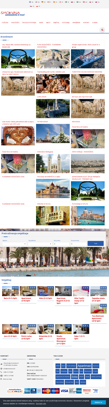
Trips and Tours (69, 382)
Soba (75, 376)
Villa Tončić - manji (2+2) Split (79, 300)
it (49, 2)
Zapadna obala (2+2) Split (98, 299)
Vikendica (82, 382)
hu (79, 2)
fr (61, 2)
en (37, 2)
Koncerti (76, 371)
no (85, 2)
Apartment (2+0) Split (26, 299)
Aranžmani (96, 365)
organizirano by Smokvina (63, 376)
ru (97, 2)
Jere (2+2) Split (10, 336)
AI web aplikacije (71, 365)
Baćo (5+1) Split (10, 298)
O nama (95, 371)
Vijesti (76, 382)
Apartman (84, 365)
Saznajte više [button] (41, 404)
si (73, 2)
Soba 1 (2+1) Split (79, 337)
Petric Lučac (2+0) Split (26, 337)
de (43, 2)
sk (91, 2)
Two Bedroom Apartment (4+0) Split (98, 318)
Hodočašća (64, 371)
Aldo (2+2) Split (45, 298)
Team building (59, 382)
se (67, 2)
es (55, 2)
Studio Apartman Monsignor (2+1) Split (61, 340)
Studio (87, 377)
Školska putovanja (96, 376)
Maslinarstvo (88, 371)
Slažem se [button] (98, 402)
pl (38, 6)
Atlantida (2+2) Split (45, 337)
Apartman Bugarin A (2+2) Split (63, 300)
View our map (7, 379)
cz (32, 6)
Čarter (57, 371)
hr (31, 2)
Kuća (81, 371)
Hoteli (70, 371)
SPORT (82, 376)
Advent (63, 365)
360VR (58, 365)
